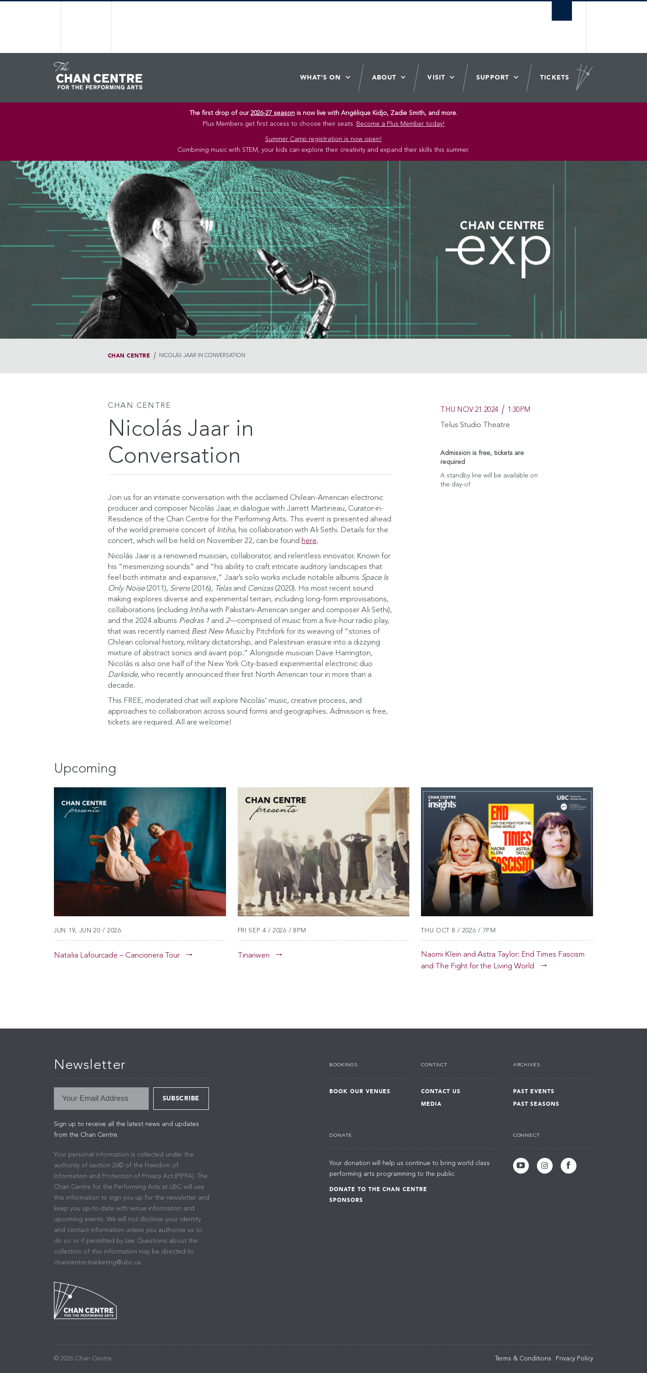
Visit (436, 77)
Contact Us (441, 1091)
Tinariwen (254, 955)
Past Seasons (536, 1104)
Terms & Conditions (523, 1358)
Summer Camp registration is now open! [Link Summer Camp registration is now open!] (323, 139)
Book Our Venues (359, 1091)
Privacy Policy (574, 1358)
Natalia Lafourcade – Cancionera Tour (117, 955)
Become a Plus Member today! (400, 124)
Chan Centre (129, 356)
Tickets (554, 77)
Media (431, 1104)
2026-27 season (273, 113)
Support (492, 77)
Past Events (534, 1091)
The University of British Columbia (86, 27)
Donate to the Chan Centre (378, 1189)
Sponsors (346, 1200)
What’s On (320, 77)
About (384, 77)
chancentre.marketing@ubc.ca (97, 1262)
